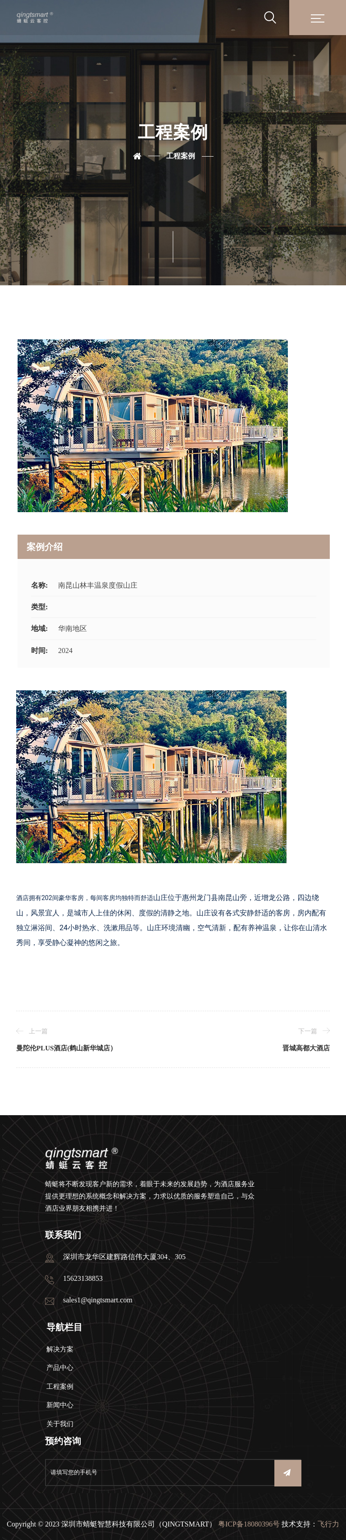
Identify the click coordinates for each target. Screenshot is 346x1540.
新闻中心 (59, 1405)
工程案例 (180, 156)
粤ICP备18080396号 (249, 1524)
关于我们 (59, 1423)
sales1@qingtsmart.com (97, 1300)
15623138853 (83, 1278)
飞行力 (328, 1524)
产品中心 (59, 1367)
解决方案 (59, 1349)
